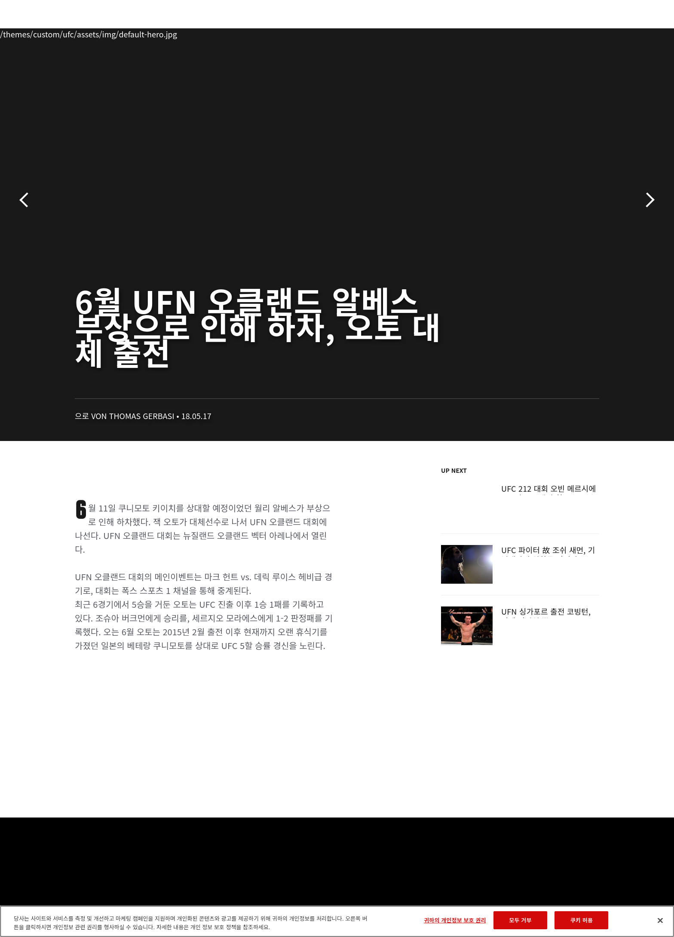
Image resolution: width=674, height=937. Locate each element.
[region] (337, 921)
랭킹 (99, 33)
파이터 (136, 33)
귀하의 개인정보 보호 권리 (455, 920)
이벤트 (66, 33)
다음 (647, 200)
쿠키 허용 (581, 920)
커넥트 (481, 33)
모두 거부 (520, 920)
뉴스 (168, 33)
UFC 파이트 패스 (531, 33)
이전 (26, 200)
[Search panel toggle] (603, 32)
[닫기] (660, 920)
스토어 (582, 33)
